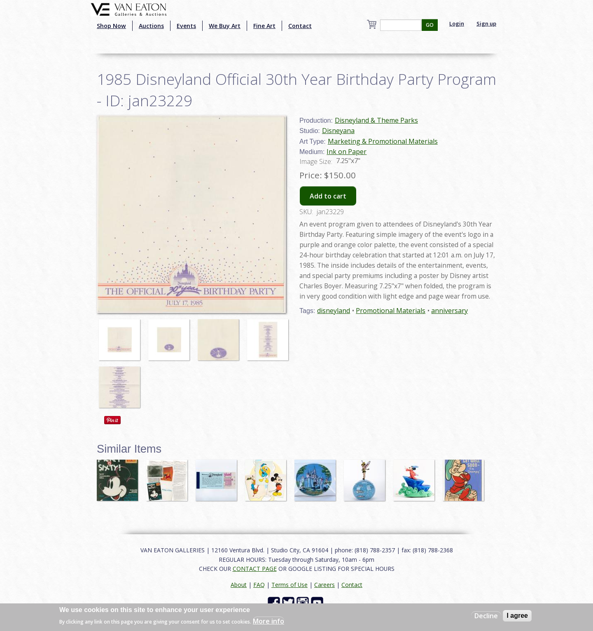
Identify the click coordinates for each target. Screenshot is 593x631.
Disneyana (338, 130)
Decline (486, 615)
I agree (517, 615)
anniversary (449, 310)
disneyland (333, 310)
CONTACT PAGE (255, 569)
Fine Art (264, 26)
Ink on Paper (347, 151)
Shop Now (111, 26)
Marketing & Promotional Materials (383, 141)
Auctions (151, 26)
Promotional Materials (390, 310)
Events (186, 26)
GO (430, 24)
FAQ (259, 585)
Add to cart (328, 196)
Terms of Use (289, 585)
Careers (324, 585)
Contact (300, 26)
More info (268, 621)
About (239, 585)
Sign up (486, 23)
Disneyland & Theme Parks (376, 120)
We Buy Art (224, 26)
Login (456, 23)
